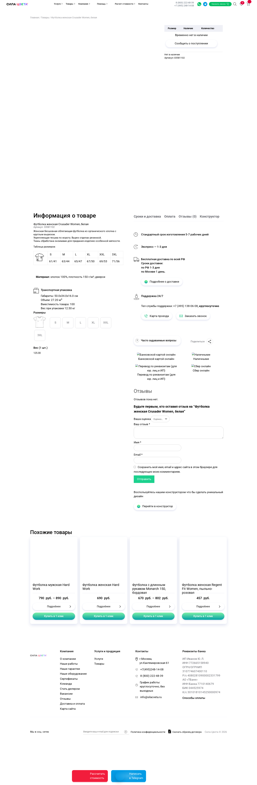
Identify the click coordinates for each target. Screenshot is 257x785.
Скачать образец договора (185, 776)
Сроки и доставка (147, 216)
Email (138, 500)
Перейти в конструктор (155, 551)
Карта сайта (68, 754)
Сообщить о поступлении (191, 43)
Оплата (169, 216)
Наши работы (69, 709)
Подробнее (54, 651)
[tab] (149, 216)
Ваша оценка (142, 464)
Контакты (143, 4)
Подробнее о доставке (161, 281)
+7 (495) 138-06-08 (185, 306)
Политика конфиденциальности (148, 777)
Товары (70, 3)
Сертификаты (69, 724)
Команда (66, 729)
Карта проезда (156, 316)
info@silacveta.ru (151, 742)
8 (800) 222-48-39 (185, 2)
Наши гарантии (70, 714)
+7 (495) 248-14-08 (184, 5)
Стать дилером (70, 734)
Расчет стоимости (125, 3)
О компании (68, 704)
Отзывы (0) (188, 216)
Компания (84, 3)
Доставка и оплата (72, 749)
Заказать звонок (220, 4)
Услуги (58, 3)
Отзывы (65, 744)
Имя (137, 487)
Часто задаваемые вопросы (155, 340)
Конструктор (209, 216)
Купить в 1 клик (54, 661)
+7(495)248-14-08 (152, 714)
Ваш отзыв (142, 469)
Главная (34, 17)
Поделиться (202, 341)
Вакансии (66, 739)
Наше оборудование (73, 719)
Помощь (102, 3)
